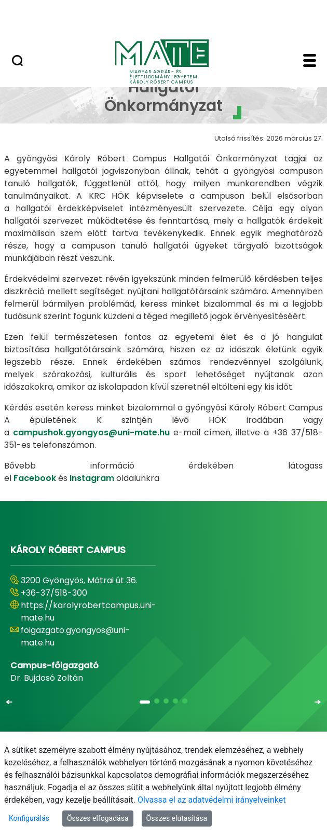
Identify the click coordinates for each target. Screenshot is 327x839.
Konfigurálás (29, 818)
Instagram (93, 478)
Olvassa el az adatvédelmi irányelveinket (211, 800)
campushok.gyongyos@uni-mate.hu (91, 432)
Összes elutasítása (177, 818)
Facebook (34, 478)
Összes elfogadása (98, 818)
